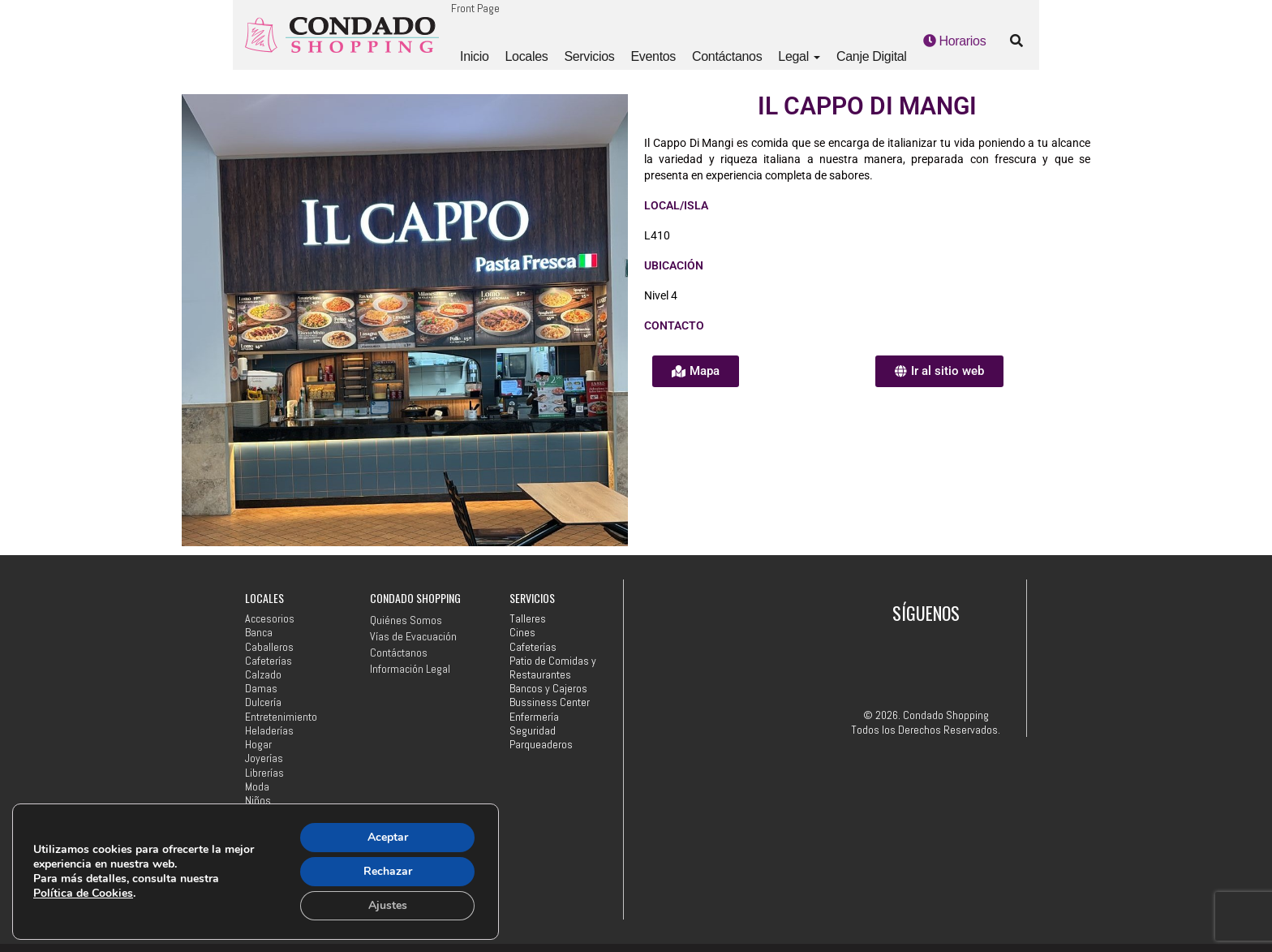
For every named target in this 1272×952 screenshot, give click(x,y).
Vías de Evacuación (413, 636)
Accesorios (269, 619)
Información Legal (410, 668)
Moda (257, 787)
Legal (799, 56)
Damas (261, 689)
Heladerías (269, 731)
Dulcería (263, 702)
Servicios (589, 56)
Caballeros (269, 647)
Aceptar (387, 837)
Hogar (258, 745)
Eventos (653, 56)
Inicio (474, 56)
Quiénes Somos (406, 620)
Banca (259, 633)
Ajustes (387, 905)
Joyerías (264, 758)
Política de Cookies (83, 893)
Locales (526, 56)
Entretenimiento (281, 717)
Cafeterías (268, 661)
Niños (258, 801)
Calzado (263, 675)
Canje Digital (871, 56)
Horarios (954, 41)
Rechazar (387, 871)
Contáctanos (727, 56)
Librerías (264, 773)
